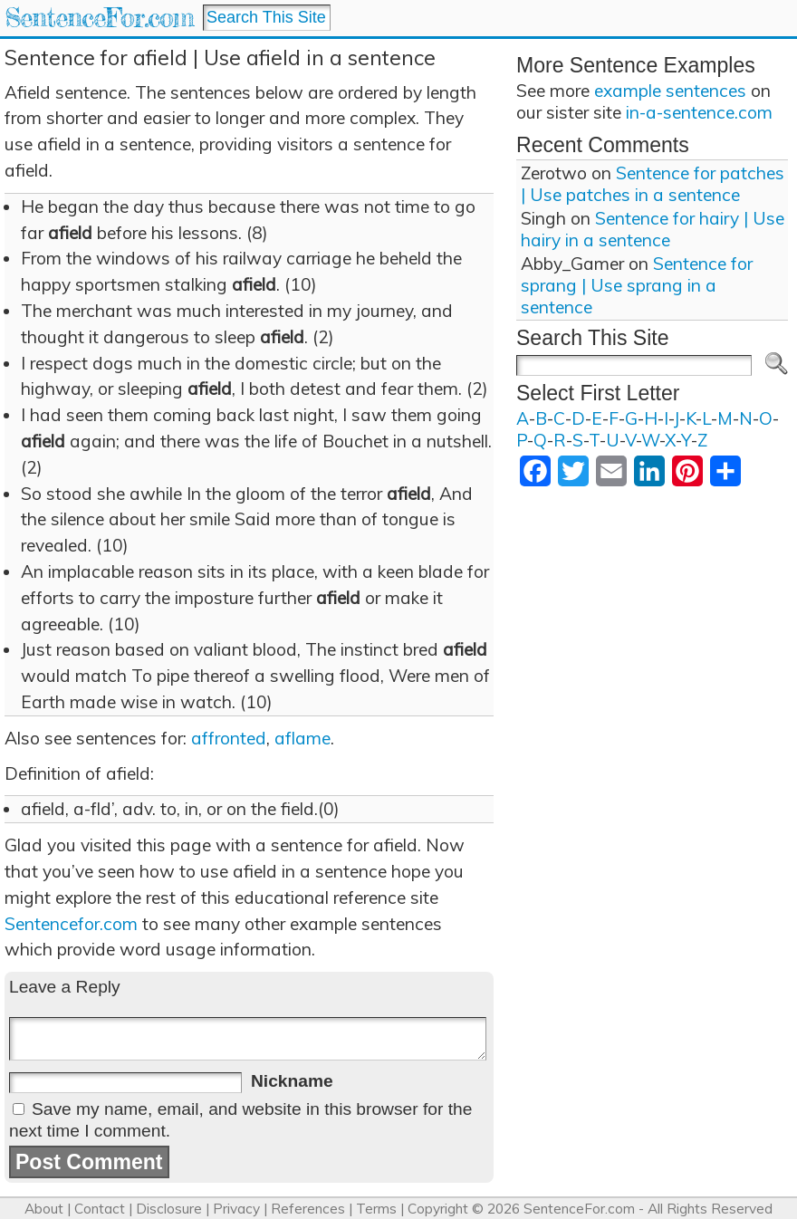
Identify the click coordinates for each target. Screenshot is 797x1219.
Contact (99, 1208)
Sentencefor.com (71, 924)
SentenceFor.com (99, 18)
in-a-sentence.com (699, 112)
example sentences (670, 90)
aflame (302, 738)
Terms (376, 1208)
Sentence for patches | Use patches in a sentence (652, 184)
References (308, 1208)
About (43, 1208)
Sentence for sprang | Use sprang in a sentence (637, 285)
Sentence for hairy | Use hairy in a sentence (652, 229)
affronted (228, 738)
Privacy (236, 1208)
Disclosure (169, 1208)
